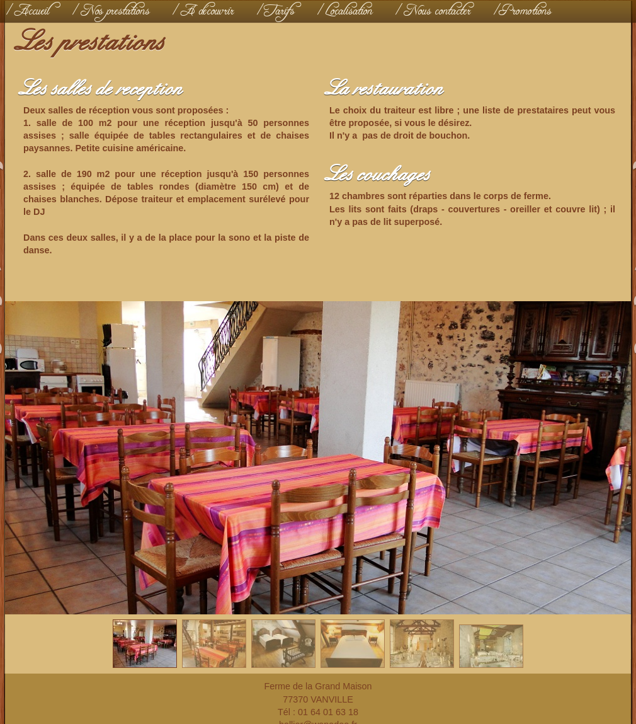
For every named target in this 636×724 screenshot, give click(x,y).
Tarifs (280, 11)
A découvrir (207, 11)
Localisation (349, 11)
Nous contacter (437, 11)
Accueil (32, 11)
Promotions (527, 11)
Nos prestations (115, 11)
